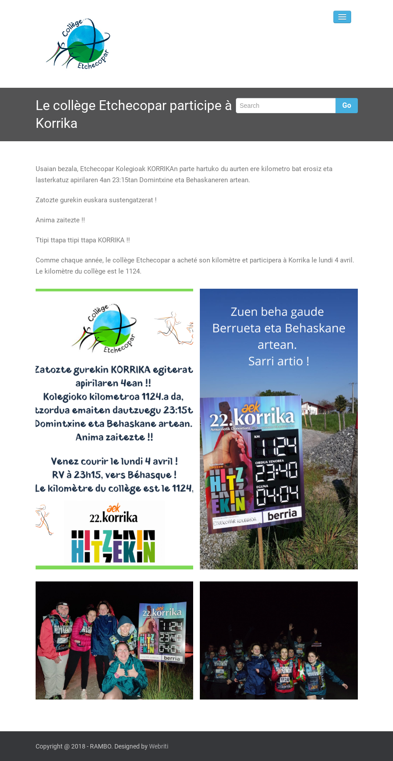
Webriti (158, 746)
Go (346, 105)
